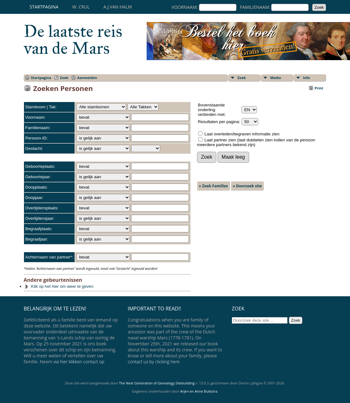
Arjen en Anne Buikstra (198, 391)
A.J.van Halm (117, 7)
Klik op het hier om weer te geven (59, 286)
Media (275, 77)
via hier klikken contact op (78, 362)
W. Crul (81, 7)
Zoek (64, 77)
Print (319, 88)
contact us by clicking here (154, 362)
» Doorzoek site (247, 186)
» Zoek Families (213, 186)
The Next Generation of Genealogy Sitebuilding (157, 383)
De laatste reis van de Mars (73, 40)
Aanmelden (87, 77)
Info (306, 77)
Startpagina (44, 7)
